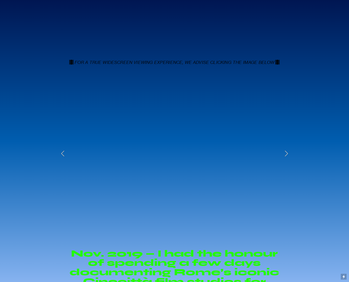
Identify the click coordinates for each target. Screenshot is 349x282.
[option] (174, 153)
